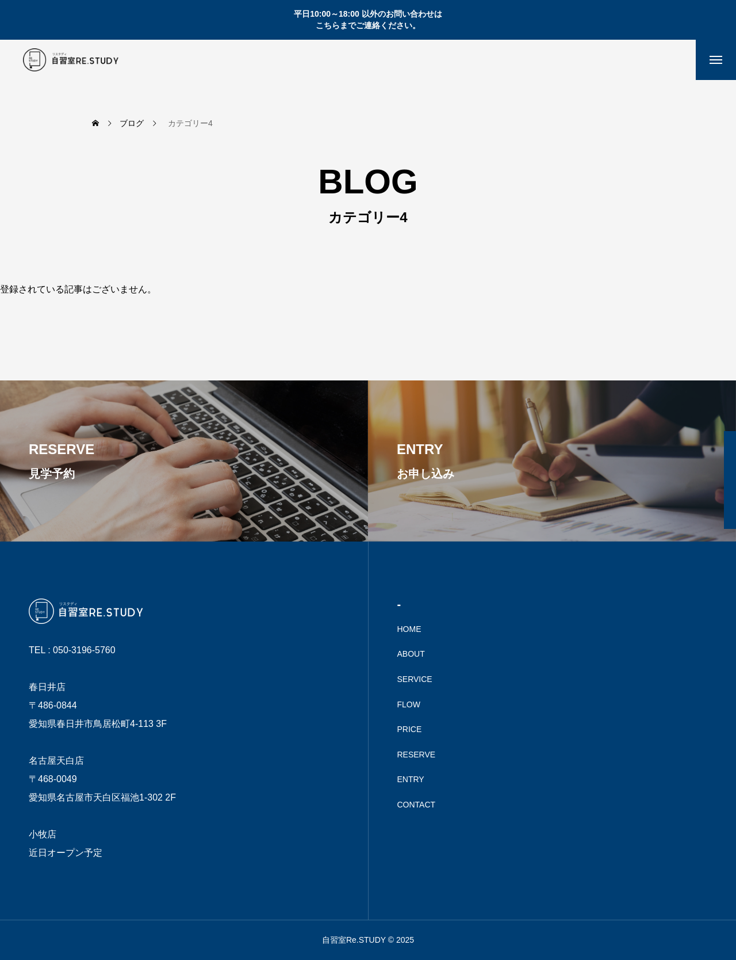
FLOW (408, 704)
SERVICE (414, 679)
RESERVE (416, 754)
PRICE (409, 729)
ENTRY (410, 779)
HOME (409, 629)
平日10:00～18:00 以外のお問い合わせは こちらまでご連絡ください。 (368, 19)
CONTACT (416, 804)
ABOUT (411, 653)
